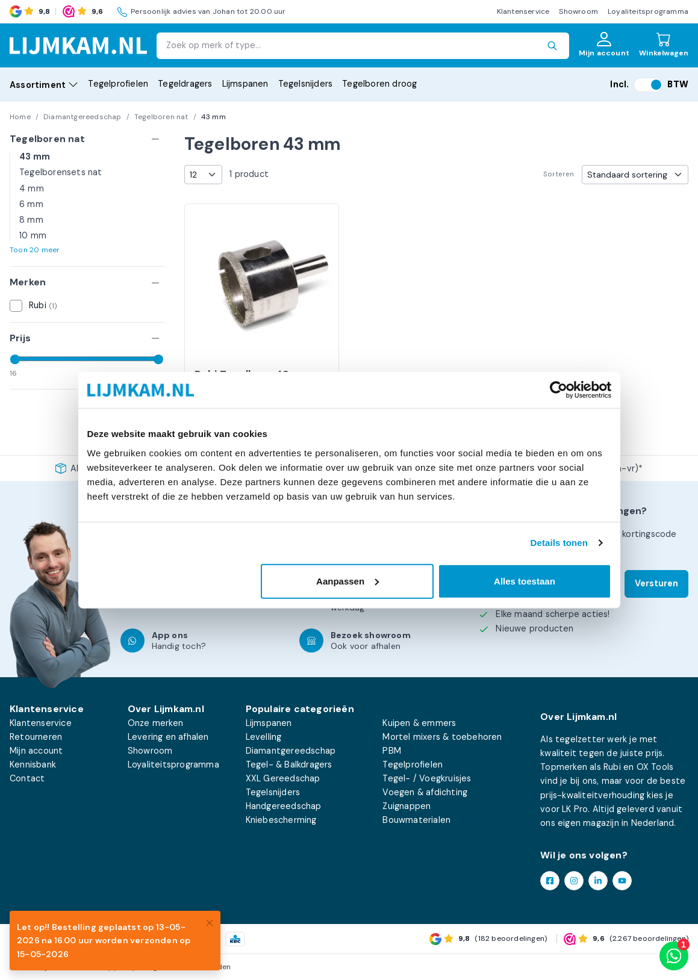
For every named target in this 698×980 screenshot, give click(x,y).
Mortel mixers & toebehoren (442, 736)
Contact (27, 778)
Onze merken (155, 723)
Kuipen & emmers (419, 723)
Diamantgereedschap (82, 117)
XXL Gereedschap (283, 778)
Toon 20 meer (35, 250)
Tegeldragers (185, 83)
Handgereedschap (284, 806)
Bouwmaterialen (416, 819)
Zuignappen (406, 806)
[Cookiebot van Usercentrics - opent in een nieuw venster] (558, 390)
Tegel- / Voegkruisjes (426, 778)
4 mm (31, 188)
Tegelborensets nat (60, 172)
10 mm (32, 235)
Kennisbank (33, 764)
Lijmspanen (245, 83)
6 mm (31, 204)
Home (20, 117)
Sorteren (559, 174)
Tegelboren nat (161, 117)
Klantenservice (523, 11)
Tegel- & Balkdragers (289, 764)
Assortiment (44, 84)
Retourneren (36, 736)
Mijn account (36, 750)
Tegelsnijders (305, 83)
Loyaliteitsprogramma (648, 11)
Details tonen (559, 543)
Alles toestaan (524, 580)
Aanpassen (347, 580)
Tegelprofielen (118, 83)
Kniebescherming (281, 819)
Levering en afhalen (168, 736)
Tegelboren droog (379, 83)
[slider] (15, 359)
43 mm (34, 156)
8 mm (31, 219)
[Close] (210, 922)
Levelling (264, 736)
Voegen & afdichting (424, 792)
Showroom (578, 11)
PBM (391, 750)
